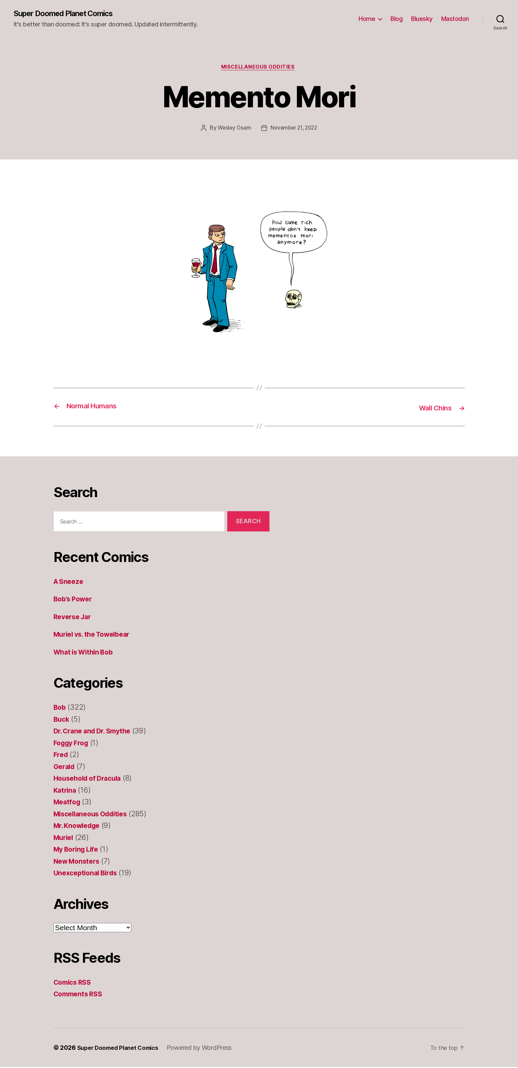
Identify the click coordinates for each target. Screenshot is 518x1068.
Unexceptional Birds (87, 874)
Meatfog (68, 803)
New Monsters (78, 862)
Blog (396, 19)
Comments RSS (80, 995)
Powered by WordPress (206, 1048)
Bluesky (422, 19)
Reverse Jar (74, 617)
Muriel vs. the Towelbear (95, 635)
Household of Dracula (90, 779)
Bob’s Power (74, 600)
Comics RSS (74, 983)
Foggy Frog (72, 744)
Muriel (64, 838)
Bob (60, 708)
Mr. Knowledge (79, 827)
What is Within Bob (86, 653)
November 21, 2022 (294, 129)
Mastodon (455, 19)
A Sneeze (69, 582)
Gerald (65, 767)
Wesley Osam (232, 129)
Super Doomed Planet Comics (69, 14)
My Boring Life (78, 850)
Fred (61, 756)
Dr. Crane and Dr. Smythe (96, 732)
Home (367, 19)
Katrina (65, 791)
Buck (62, 720)
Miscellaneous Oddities (259, 68)
